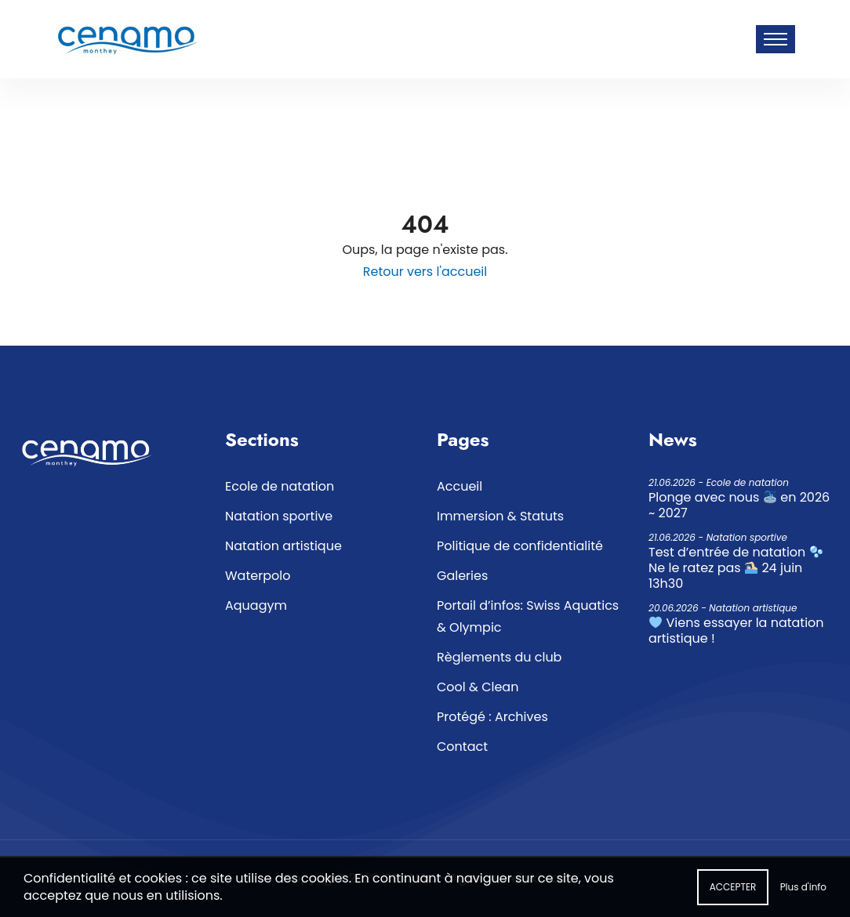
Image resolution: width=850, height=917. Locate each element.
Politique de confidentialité (520, 546)
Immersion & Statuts (500, 516)
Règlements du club (499, 657)
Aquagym (256, 605)
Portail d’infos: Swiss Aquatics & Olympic (528, 616)
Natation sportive (278, 516)
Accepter (733, 891)
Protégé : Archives (492, 717)
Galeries (462, 576)
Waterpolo (257, 576)
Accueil (459, 486)
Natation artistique (283, 546)
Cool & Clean (477, 687)
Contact (462, 747)
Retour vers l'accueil (425, 272)
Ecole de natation (279, 486)
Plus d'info (803, 891)
